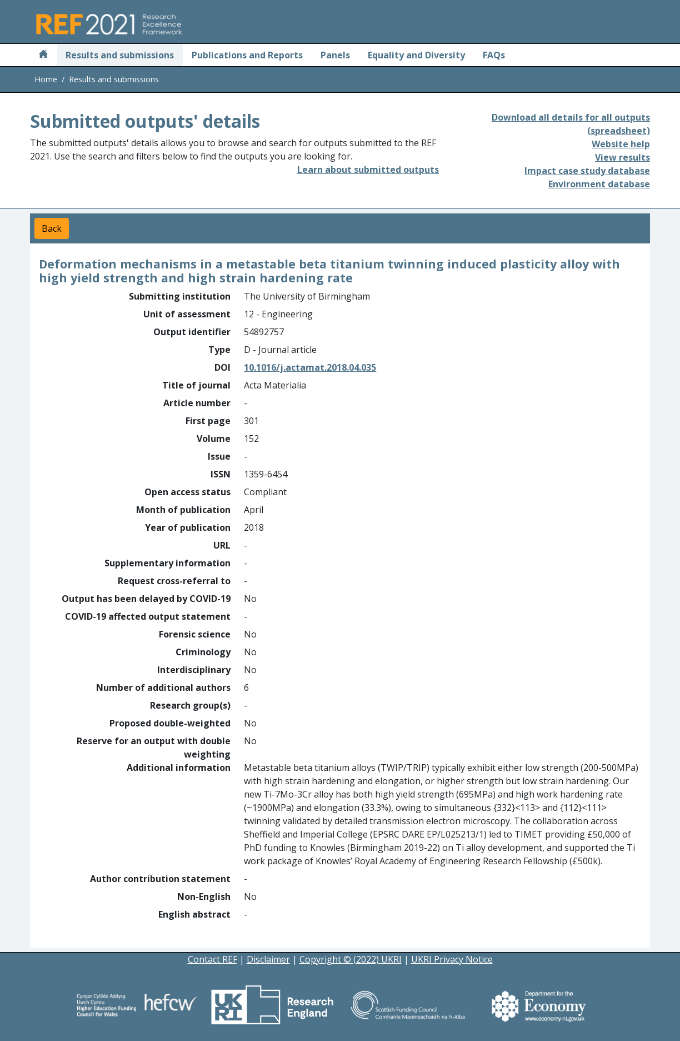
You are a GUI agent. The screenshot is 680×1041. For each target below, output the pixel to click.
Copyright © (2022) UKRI (350, 959)
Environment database (599, 184)
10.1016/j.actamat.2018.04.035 (310, 367)
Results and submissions (120, 55)
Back (52, 228)
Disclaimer (268, 959)
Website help (621, 144)
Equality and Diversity (416, 55)
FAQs (494, 55)
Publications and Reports (247, 55)
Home (45, 79)
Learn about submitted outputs (368, 169)
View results (622, 157)
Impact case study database (587, 171)
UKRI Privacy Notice (452, 959)
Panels (335, 55)
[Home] (43, 55)
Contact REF (212, 959)
